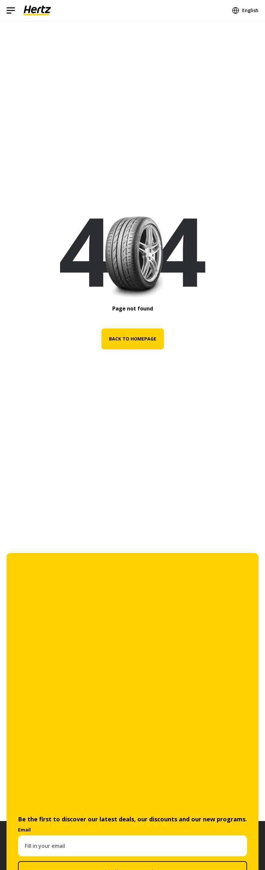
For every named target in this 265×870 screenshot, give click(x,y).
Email (24, 830)
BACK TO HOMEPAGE (132, 339)
